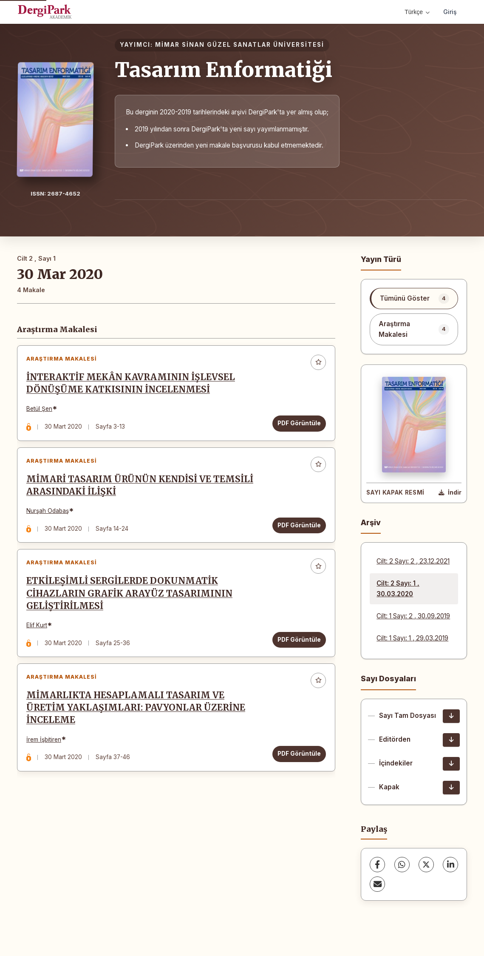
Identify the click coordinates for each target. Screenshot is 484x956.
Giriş (450, 11)
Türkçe (417, 12)
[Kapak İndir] (451, 787)
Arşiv (371, 522)
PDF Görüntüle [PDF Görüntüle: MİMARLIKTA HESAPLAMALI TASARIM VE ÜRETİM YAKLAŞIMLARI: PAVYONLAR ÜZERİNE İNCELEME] (297, 766)
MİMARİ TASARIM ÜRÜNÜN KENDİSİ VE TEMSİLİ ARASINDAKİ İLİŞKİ (141, 490)
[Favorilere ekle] (316, 364)
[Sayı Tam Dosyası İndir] (451, 716)
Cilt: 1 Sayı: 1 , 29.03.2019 (412, 638)
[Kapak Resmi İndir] (450, 493)
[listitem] (414, 298)
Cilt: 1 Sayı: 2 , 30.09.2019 (413, 616)
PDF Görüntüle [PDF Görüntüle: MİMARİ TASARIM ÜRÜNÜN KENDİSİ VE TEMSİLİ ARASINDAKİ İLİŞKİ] (297, 530)
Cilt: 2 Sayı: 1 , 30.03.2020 (397, 588)
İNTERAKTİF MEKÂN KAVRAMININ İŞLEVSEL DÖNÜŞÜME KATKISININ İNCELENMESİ (132, 385)
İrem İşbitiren (45, 751)
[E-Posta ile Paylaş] (377, 884)
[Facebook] (377, 864)
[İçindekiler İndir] (451, 764)
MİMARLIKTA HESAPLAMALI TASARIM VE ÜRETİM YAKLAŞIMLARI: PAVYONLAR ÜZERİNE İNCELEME (137, 720)
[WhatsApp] (402, 864)
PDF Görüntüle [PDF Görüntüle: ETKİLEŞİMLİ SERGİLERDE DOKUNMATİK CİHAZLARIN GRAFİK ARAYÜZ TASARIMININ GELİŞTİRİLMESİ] (297, 648)
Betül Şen (41, 410)
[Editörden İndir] (451, 740)
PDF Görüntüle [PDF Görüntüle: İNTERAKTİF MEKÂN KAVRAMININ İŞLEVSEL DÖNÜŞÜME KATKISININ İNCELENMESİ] (297, 424)
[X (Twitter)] (426, 864)
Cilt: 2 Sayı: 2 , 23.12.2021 (413, 561)
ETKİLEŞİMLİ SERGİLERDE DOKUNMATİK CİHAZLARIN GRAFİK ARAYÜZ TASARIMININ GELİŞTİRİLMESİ (131, 602)
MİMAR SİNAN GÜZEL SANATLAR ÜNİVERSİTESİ (239, 44)
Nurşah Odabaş (49, 515)
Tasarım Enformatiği (223, 70)
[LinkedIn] (450, 864)
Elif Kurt (38, 633)
